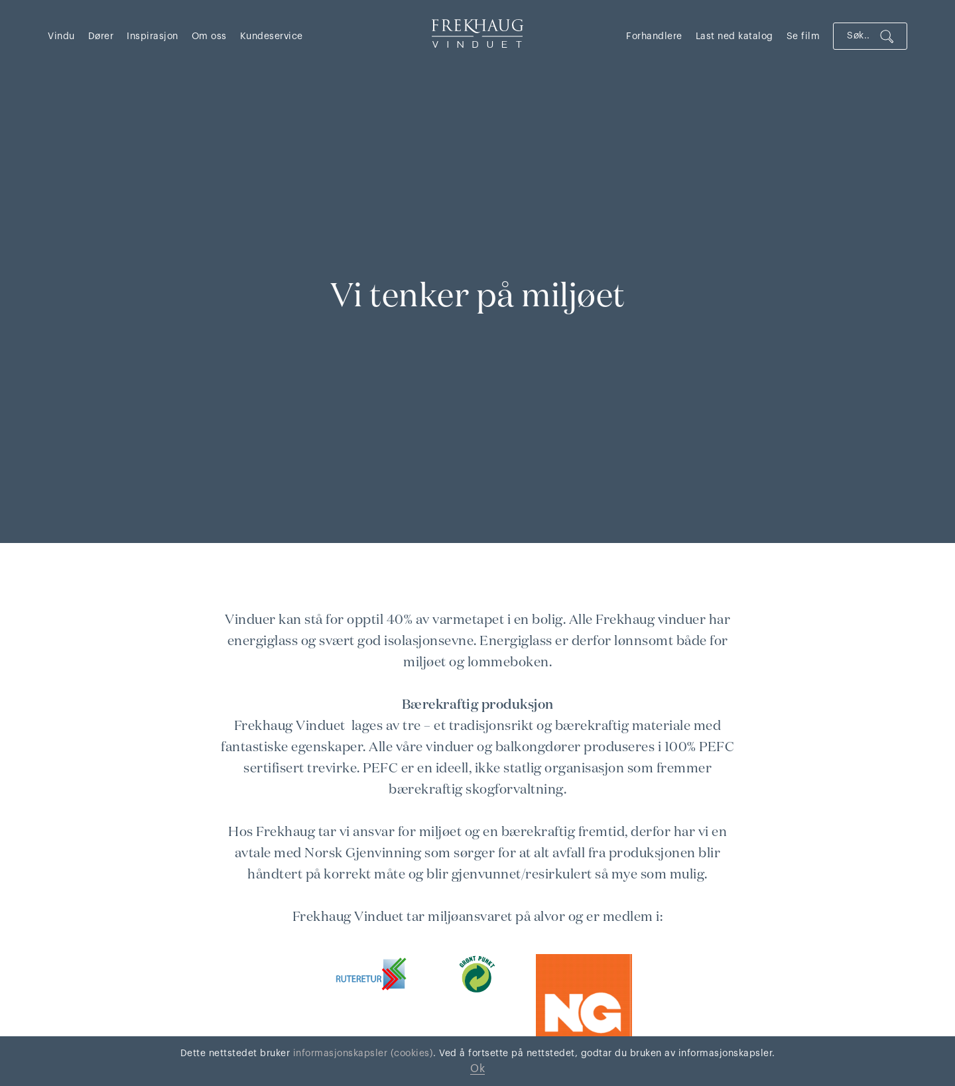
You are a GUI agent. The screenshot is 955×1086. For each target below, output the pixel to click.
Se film (803, 36)
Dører (101, 36)
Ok (477, 1068)
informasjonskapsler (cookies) (361, 1053)
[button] (68, 36)
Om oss (209, 36)
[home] (477, 33)
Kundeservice (271, 36)
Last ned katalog (734, 36)
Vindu (61, 36)
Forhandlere (654, 36)
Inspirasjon (152, 36)
